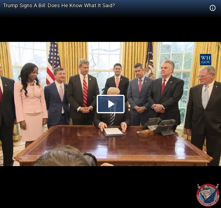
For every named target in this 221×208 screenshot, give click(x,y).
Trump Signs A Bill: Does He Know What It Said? (59, 5)
